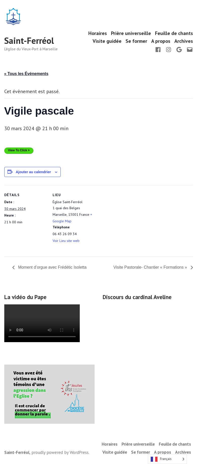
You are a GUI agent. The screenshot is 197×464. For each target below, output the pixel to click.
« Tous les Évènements (26, 74)
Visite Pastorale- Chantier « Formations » (150, 267)
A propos (160, 41)
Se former (136, 41)
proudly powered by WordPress (60, 452)
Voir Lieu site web (66, 240)
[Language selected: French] (167, 459)
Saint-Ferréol (29, 40)
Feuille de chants (174, 33)
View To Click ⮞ (19, 150)
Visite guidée (107, 41)
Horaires (97, 33)
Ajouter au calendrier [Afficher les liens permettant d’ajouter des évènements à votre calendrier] (33, 171)
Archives (183, 41)
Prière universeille (131, 33)
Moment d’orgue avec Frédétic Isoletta (52, 267)
